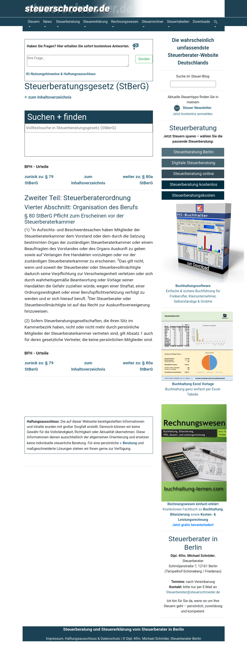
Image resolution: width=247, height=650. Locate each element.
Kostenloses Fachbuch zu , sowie (193, 514)
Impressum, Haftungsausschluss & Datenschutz (83, 639)
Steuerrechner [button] (153, 22)
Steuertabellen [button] (178, 22)
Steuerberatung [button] (68, 22)
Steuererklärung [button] (95, 22)
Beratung (130, 443)
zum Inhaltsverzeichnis (49, 97)
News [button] (47, 22)
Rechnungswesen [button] (124, 22)
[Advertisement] (89, 145)
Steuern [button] (34, 22)
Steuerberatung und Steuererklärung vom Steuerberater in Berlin (123, 629)
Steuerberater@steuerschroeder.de (193, 592)
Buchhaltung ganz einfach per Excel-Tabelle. (193, 389)
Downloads (201, 22)
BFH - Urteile (37, 166)
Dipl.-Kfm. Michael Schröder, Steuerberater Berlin (163, 639)
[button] (216, 24)
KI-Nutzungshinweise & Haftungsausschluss (61, 74)
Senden (144, 59)
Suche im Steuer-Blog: (193, 76)
